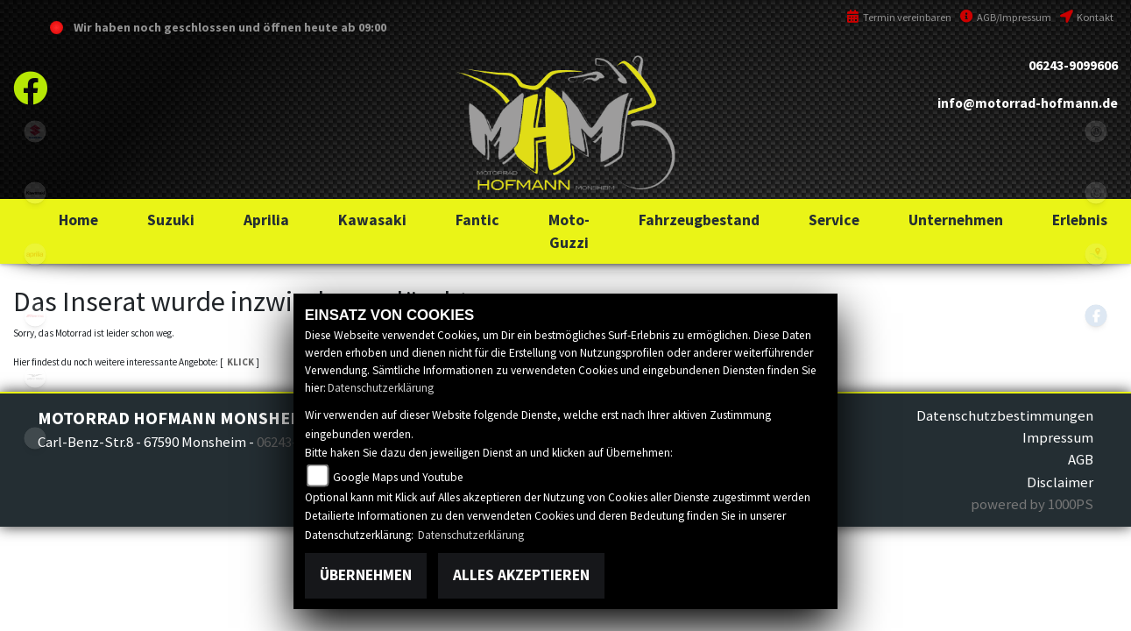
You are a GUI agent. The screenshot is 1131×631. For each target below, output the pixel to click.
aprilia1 (35, 254)
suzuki (35, 131)
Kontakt (1086, 17)
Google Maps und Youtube (398, 477)
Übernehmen (366, 575)
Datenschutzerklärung (381, 387)
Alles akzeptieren (521, 575)
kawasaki (35, 193)
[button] (170, 220)
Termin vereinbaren (899, 17)
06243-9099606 (1073, 65)
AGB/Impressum (1005, 17)
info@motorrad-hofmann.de (1027, 103)
